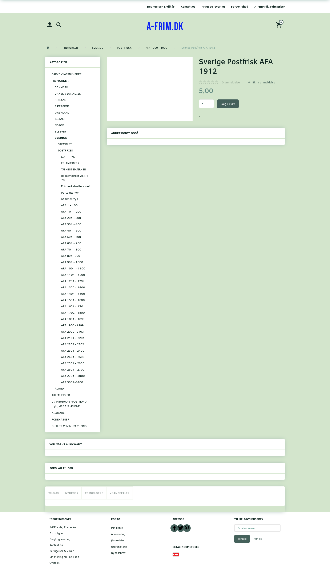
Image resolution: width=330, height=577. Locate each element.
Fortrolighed (239, 6)
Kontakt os (188, 6)
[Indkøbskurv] (279, 24)
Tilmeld (242, 539)
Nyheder (71, 493)
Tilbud (53, 493)
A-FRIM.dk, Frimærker (269, 6)
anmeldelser (231, 82)
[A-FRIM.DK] (165, 26)
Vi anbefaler (119, 493)
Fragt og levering (213, 6)
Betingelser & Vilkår (160, 6)
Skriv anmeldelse (263, 82)
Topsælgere (94, 493)
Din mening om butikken (64, 556)
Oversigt (54, 562)
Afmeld (258, 539)
